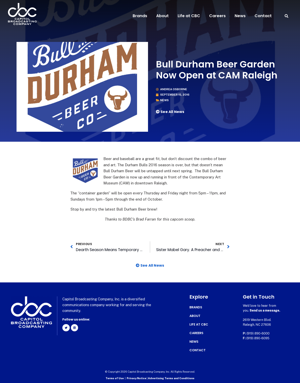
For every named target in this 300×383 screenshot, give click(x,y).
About (162, 16)
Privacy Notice (137, 378)
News (240, 16)
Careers (217, 16)
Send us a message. (265, 310)
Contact (263, 16)
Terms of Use (115, 378)
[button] (286, 16)
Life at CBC (189, 16)
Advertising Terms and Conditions (171, 378)
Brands (140, 16)
